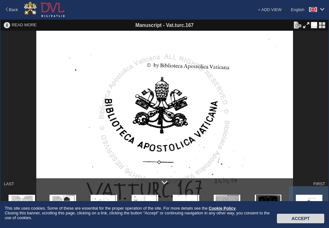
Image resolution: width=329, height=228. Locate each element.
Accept (300, 218)
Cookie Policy (222, 208)
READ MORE (24, 24)
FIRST (319, 183)
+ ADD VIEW (270, 9)
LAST (9, 183)
